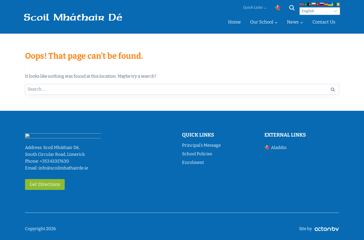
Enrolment (193, 162)
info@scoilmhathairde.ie (63, 168)
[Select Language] (320, 11)
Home (234, 22)
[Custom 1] (277, 7)
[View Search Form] (292, 8)
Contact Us (323, 22)
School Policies (197, 154)
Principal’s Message (201, 145)
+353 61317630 (54, 161)
